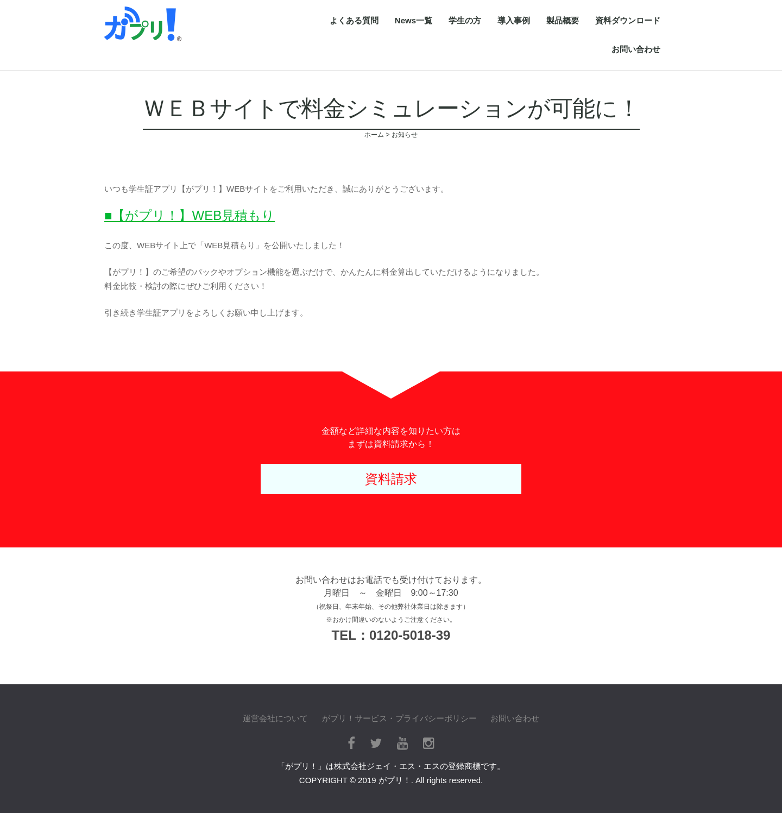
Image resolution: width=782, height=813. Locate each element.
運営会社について (275, 718)
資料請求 (391, 478)
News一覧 (413, 20)
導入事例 (513, 20)
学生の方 (465, 20)
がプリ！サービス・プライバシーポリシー (399, 718)
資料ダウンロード (627, 20)
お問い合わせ (635, 49)
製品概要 (562, 20)
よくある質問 (354, 20)
